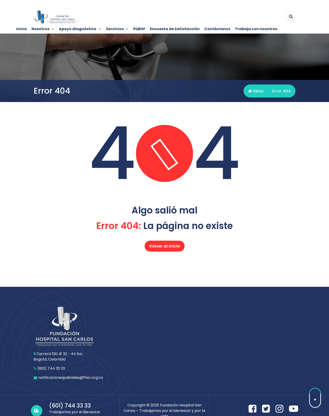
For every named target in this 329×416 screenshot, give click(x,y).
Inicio (21, 29)
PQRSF (139, 29)
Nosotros (43, 29)
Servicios (117, 29)
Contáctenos (217, 29)
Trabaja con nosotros (256, 29)
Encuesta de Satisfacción (175, 29)
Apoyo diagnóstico (80, 29)
